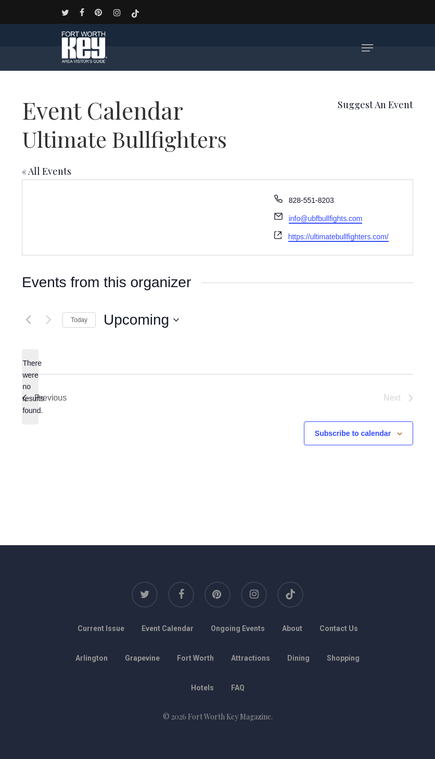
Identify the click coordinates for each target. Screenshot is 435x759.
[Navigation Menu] (367, 48)
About (292, 628)
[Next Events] (48, 320)
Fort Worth (195, 658)
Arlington (91, 658)
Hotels (202, 688)
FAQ (238, 688)
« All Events (46, 171)
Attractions (250, 658)
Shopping (343, 658)
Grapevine (142, 658)
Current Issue (101, 628)
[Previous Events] (28, 320)
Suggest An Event (375, 104)
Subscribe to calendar (353, 433)
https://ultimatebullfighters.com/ (338, 237)
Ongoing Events (238, 628)
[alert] (30, 386)
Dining (298, 658)
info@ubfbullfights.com (326, 218)
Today (79, 320)
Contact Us (338, 628)
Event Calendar (168, 628)
